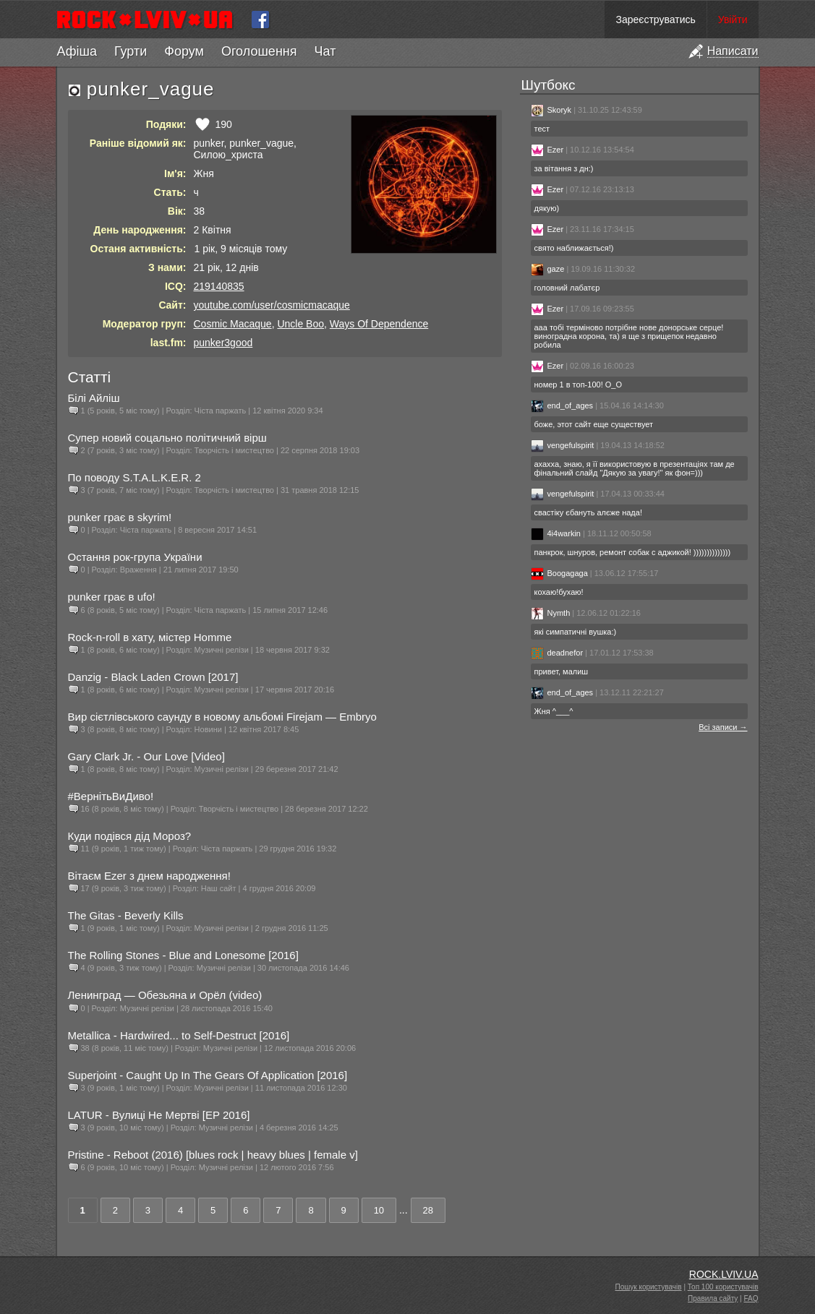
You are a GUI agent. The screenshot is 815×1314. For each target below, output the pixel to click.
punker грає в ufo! (111, 597)
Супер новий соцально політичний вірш (167, 437)
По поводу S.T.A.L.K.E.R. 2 (134, 477)
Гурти (130, 51)
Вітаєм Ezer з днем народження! (149, 875)
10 (379, 1210)
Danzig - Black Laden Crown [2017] (153, 677)
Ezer (547, 149)
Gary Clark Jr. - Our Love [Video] (146, 756)
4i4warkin (556, 533)
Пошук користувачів (648, 1287)
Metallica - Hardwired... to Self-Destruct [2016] (179, 1035)
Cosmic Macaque (233, 324)
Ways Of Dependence (379, 324)
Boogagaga (559, 573)
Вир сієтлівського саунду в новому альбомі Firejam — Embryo (222, 716)
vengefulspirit (562, 445)
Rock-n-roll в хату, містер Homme (150, 637)
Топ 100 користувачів (723, 1287)
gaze (548, 269)
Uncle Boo (300, 324)
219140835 (219, 286)
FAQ (750, 1298)
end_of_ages (562, 405)
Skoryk (551, 110)
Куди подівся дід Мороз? (130, 836)
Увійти (733, 19)
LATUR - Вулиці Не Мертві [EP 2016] (159, 1115)
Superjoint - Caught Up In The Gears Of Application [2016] (208, 1075)
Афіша (77, 51)
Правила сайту (713, 1298)
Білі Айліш (94, 398)
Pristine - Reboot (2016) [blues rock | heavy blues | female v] (213, 1154)
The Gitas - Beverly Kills (126, 915)
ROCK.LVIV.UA (724, 1274)
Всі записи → (723, 727)
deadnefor (557, 652)
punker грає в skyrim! (120, 517)
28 (428, 1210)
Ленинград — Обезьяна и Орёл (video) (165, 995)
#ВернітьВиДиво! (111, 796)
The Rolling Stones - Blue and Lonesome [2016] (183, 955)
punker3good (223, 342)
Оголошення (259, 51)
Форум (184, 51)
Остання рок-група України (135, 557)
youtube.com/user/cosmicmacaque (272, 305)
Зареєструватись (655, 19)
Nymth (551, 613)
